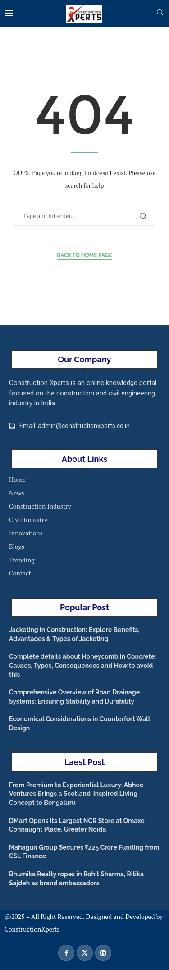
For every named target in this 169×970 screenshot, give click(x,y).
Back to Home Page (84, 255)
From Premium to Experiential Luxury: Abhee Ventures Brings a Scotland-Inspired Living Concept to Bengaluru (76, 793)
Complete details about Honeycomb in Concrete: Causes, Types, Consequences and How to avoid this (82, 665)
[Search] (159, 13)
